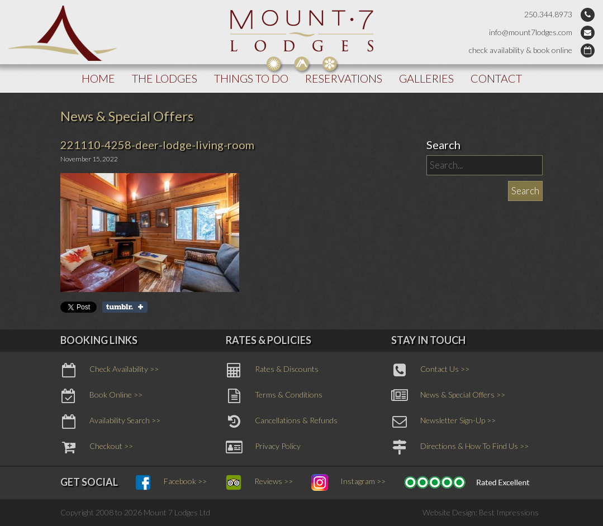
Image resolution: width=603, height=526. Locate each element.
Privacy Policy (263, 447)
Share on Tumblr (125, 307)
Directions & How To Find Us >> (460, 447)
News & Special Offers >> (448, 396)
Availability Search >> (110, 421)
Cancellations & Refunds (282, 421)
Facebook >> (171, 482)
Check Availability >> (109, 370)
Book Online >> (101, 396)
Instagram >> (348, 482)
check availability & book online (520, 50)
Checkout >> (96, 447)
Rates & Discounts (272, 370)
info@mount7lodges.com (530, 32)
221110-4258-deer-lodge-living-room (157, 144)
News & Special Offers (126, 116)
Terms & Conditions (274, 396)
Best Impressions (509, 512)
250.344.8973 (548, 14)
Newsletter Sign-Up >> (443, 421)
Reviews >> (259, 482)
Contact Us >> (430, 370)
